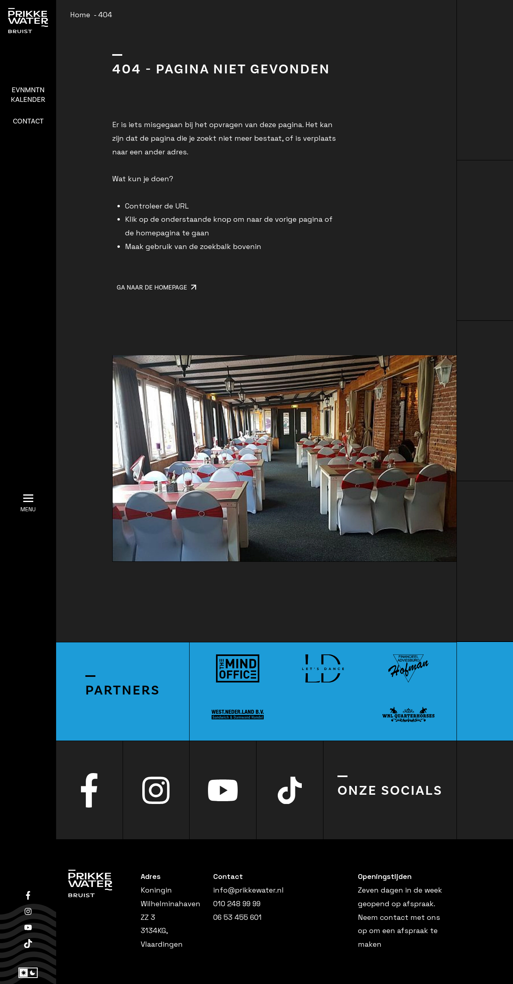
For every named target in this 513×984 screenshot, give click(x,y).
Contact (28, 121)
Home (80, 14)
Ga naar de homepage (156, 287)
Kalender (28, 94)
